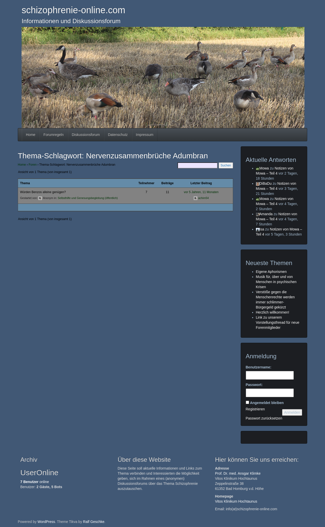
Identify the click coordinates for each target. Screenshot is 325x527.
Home (30, 135)
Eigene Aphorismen (271, 272)
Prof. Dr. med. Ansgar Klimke (238, 473)
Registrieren (255, 409)
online (34, 482)
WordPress (46, 522)
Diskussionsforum (86, 135)
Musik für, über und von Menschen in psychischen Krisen (276, 282)
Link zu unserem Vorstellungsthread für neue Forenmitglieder (277, 322)
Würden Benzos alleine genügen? (43, 192)
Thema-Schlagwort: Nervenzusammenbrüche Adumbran (113, 155)
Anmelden (292, 412)
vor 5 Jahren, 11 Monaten (201, 192)
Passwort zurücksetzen (264, 418)
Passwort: (254, 385)
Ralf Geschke (93, 522)
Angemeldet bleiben (267, 403)
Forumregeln (53, 135)
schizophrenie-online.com (73, 10)
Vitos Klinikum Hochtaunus (236, 501)
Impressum (144, 135)
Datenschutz (118, 135)
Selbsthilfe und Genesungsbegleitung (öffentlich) (88, 197)
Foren (33, 164)
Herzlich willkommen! (272, 312)
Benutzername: (258, 367)
